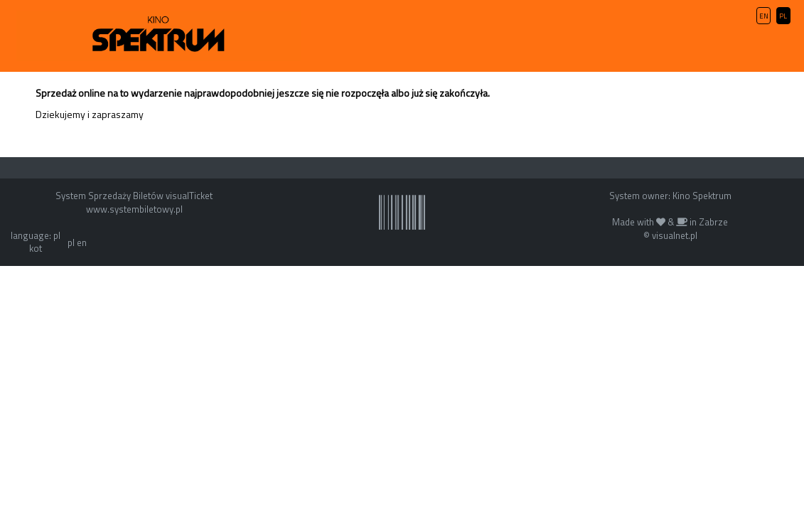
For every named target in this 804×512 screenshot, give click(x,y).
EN (763, 16)
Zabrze (713, 222)
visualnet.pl (674, 235)
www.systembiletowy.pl (134, 209)
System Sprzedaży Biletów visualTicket (134, 195)
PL (783, 16)
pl (71, 242)
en (82, 242)
